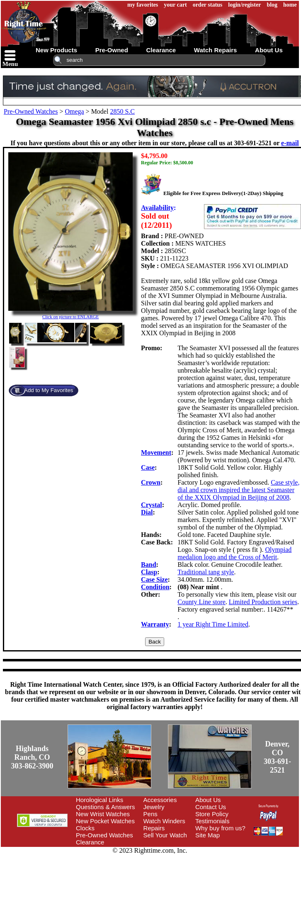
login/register (244, 5)
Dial (147, 512)
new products (56, 50)
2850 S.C (122, 111)
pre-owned (111, 50)
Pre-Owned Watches (31, 111)
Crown (150, 482)
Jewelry (154, 806)
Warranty (155, 624)
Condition (155, 586)
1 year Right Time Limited (212, 624)
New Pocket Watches (105, 820)
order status (208, 5)
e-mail (290, 142)
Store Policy (211, 813)
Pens (150, 813)
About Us (208, 799)
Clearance (90, 842)
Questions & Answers (105, 806)
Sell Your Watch (165, 835)
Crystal (151, 504)
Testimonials (212, 820)
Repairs (154, 828)
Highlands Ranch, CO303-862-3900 (32, 757)
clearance (161, 50)
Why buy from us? (220, 828)
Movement (156, 452)
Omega (74, 111)
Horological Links (99, 799)
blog (272, 5)
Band (148, 564)
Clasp (149, 572)
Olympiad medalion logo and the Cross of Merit (234, 553)
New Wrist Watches (103, 813)
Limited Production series (263, 601)
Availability (157, 207)
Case (148, 467)
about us (269, 50)
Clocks (85, 828)
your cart (175, 5)
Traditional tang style (205, 572)
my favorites (142, 5)
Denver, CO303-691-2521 (277, 757)
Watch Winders (164, 820)
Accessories (160, 799)
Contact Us (210, 806)
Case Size (154, 579)
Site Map (207, 835)
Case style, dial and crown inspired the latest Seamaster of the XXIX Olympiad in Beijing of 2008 (238, 490)
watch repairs (215, 50)
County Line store (201, 601)
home (290, 5)
